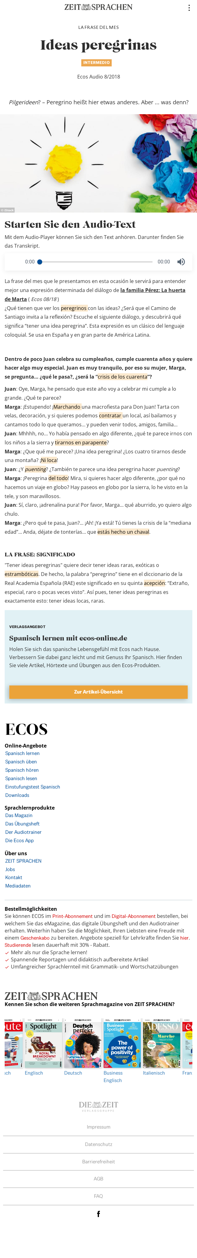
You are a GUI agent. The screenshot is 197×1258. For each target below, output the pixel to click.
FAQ (98, 1196)
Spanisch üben (21, 761)
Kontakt (13, 877)
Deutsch (79, 1047)
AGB (98, 1178)
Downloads (17, 795)
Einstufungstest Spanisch (32, 787)
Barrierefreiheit (98, 1161)
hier (184, 938)
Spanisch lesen (21, 778)
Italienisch (158, 1047)
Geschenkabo (35, 938)
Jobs (10, 869)
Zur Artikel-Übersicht (98, 692)
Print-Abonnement (72, 916)
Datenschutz (98, 1144)
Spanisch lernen (22, 753)
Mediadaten (18, 886)
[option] (118, 1051)
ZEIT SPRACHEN (23, 861)
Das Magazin (19, 815)
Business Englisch (119, 1051)
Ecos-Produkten (140, 665)
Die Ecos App (19, 840)
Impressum (98, 1127)
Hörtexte (57, 665)
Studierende (18, 945)
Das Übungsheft (22, 823)
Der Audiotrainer (23, 832)
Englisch (40, 1047)
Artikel (36, 665)
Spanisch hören (22, 770)
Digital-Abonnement (134, 916)
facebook (98, 1214)
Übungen (90, 665)
